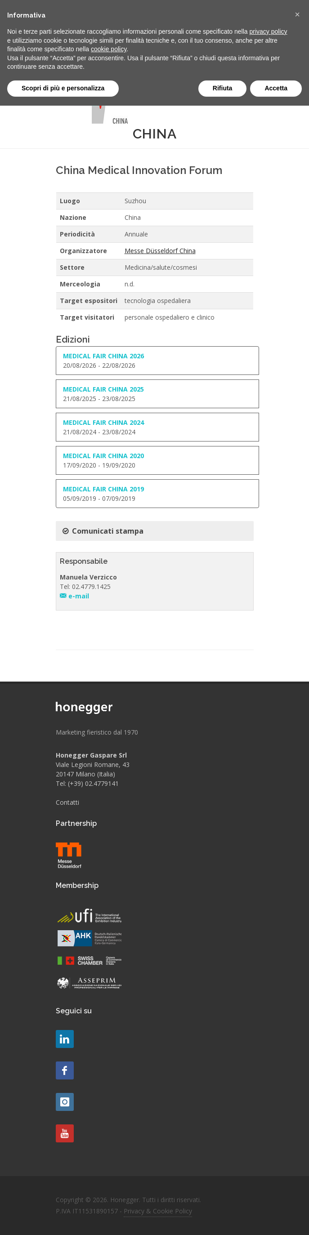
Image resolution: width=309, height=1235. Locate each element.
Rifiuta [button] (223, 88)
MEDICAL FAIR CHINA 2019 (103, 489)
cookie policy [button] (108, 49)
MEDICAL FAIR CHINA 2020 (103, 455)
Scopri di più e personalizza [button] (63, 88)
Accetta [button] (275, 88)
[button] (297, 14)
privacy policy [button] (268, 31)
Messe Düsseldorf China (160, 250)
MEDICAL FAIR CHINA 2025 (103, 389)
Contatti (67, 802)
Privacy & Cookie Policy (158, 1211)
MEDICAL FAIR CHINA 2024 (103, 422)
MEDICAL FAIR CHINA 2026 (103, 356)
